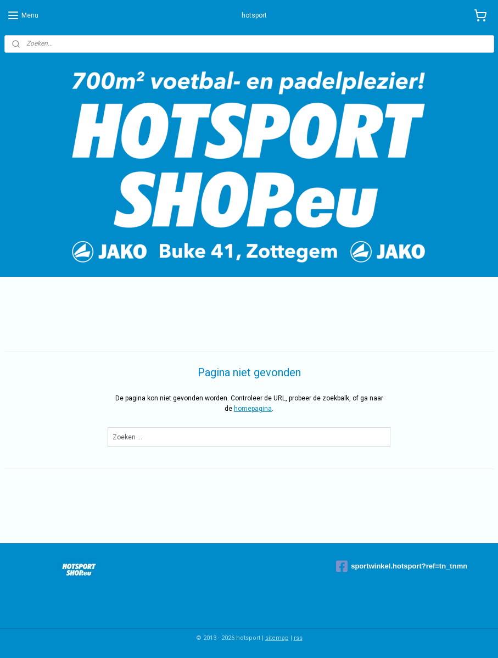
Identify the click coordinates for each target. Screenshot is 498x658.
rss (298, 638)
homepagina (253, 408)
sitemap (277, 638)
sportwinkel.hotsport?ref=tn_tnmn (401, 566)
